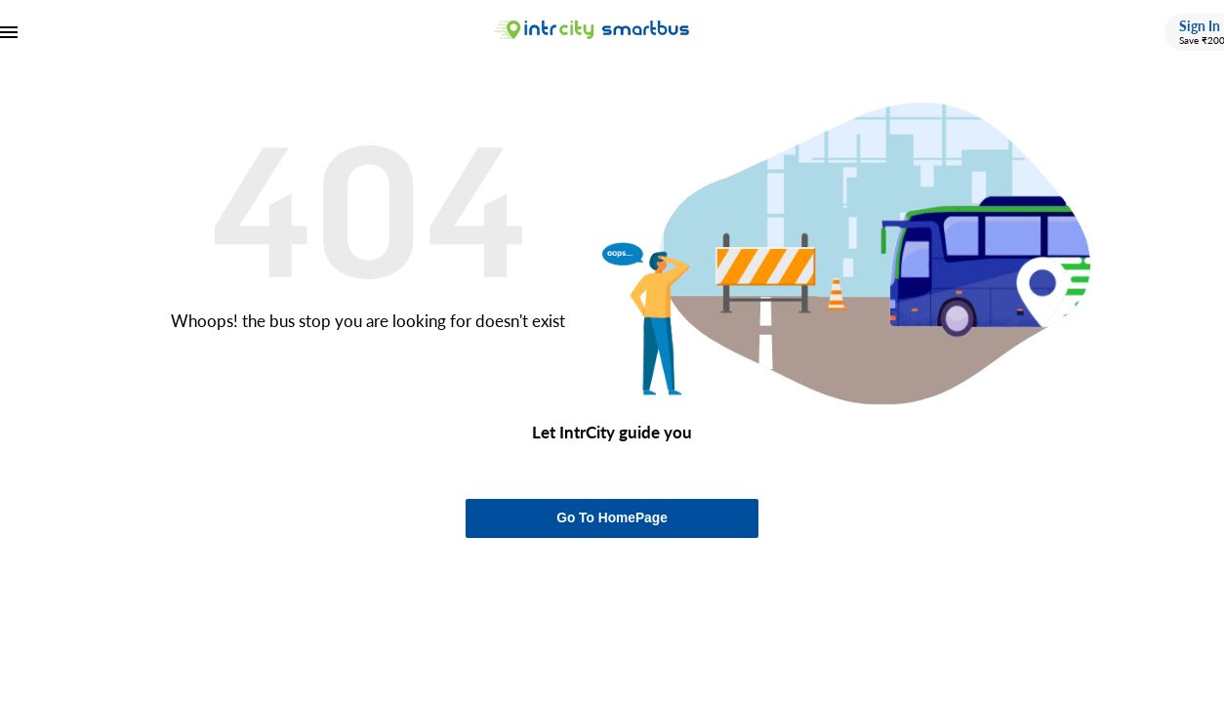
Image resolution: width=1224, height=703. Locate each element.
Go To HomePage (612, 518)
